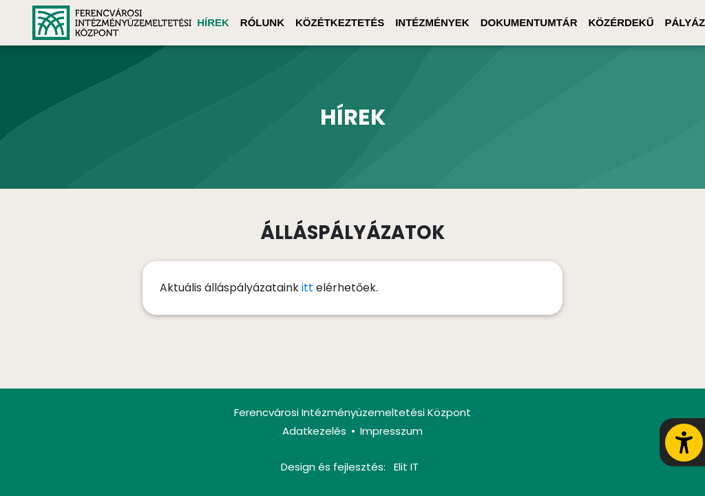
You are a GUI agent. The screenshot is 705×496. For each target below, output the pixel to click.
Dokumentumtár (529, 22)
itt (307, 288)
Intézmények (432, 22)
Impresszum (391, 431)
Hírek (213, 22)
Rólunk (262, 22)
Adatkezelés (314, 431)
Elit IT (406, 466)
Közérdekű (621, 22)
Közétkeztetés (339, 22)
